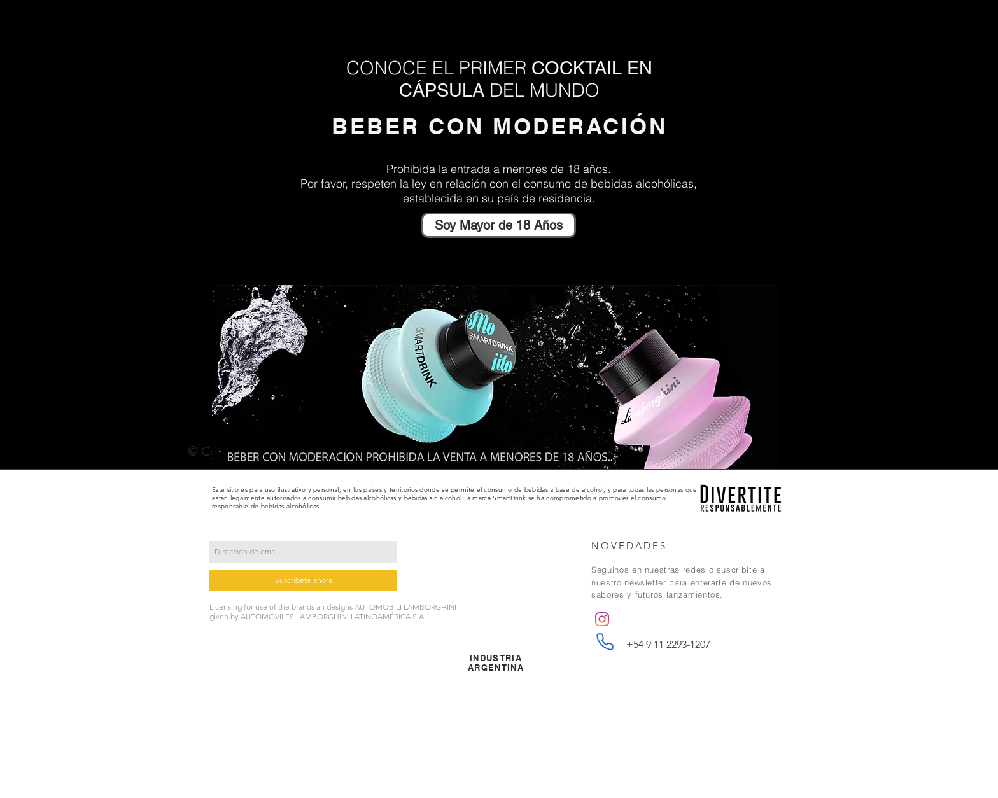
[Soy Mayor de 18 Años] (498, 225)
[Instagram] (602, 619)
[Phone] (605, 642)
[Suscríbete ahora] (303, 580)
